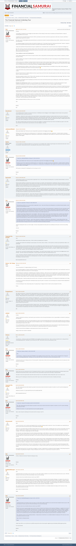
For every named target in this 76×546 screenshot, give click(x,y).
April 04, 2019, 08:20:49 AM (20, 385)
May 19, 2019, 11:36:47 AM (20, 469)
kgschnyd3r (8, 177)
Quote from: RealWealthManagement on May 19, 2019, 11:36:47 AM (28, 498)
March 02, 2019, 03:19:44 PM (20, 291)
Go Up (6, 533)
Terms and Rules (66, 544)
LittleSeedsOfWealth (10, 129)
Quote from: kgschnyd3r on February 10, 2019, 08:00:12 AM (27, 202)
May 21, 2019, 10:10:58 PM (20, 495)
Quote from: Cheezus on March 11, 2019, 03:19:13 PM (26, 351)
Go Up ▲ (71, 544)
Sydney (7, 141)
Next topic (69, 22)
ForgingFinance (9, 291)
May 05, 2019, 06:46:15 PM (20, 421)
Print (70, 533)
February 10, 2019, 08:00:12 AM (20, 177)
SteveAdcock (8, 111)
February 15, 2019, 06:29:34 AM (20, 236)
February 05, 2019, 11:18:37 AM (21, 29)
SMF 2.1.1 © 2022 (6, 544)
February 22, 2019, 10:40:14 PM (21, 263)
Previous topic (63, 22)
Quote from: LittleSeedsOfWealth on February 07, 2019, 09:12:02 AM (28, 158)
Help (63, 544)
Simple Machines (11, 544)
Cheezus (7, 334)
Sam (7, 29)
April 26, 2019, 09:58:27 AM (20, 400)
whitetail (7, 313)
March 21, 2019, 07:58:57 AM (20, 369)
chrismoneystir (9, 421)
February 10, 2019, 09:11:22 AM (20, 200)
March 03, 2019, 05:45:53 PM (20, 313)
